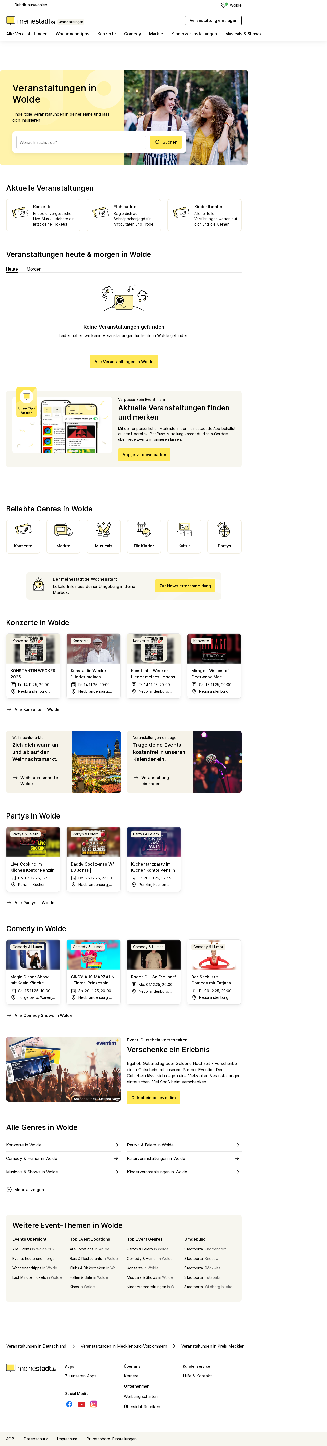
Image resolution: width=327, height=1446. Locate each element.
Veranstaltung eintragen (151, 780)
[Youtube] (81, 1404)
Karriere (131, 1375)
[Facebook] (69, 1404)
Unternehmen (136, 1386)
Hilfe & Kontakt (197, 1375)
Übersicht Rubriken (142, 1406)
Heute (12, 269)
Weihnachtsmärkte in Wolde (37, 780)
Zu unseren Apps (81, 1375)
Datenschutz (36, 1438)
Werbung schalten (141, 1396)
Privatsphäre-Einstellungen (111, 1438)
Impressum (67, 1438)
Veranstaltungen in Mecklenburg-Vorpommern (119, 1346)
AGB (10, 1438)
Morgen (34, 269)
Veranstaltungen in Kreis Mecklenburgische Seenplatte (227, 1346)
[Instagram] (94, 1404)
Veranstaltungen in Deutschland (36, 1346)
